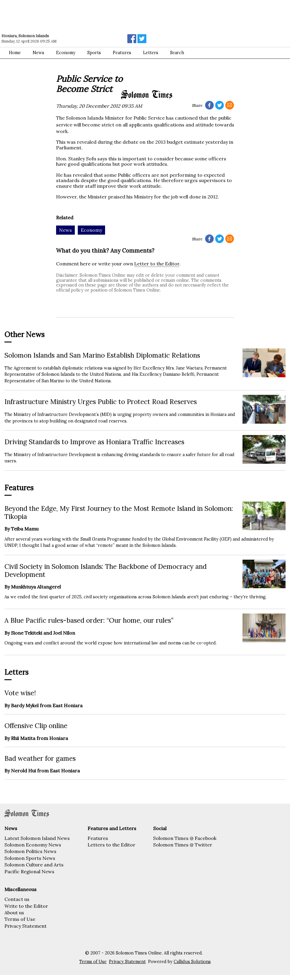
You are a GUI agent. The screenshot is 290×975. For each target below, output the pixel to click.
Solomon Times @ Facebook (184, 838)
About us (14, 912)
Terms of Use (19, 919)
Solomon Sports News (29, 858)
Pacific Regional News (29, 871)
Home (15, 52)
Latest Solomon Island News (37, 838)
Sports (94, 52)
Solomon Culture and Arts (34, 865)
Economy (65, 52)
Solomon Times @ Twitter (182, 845)
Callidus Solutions (192, 961)
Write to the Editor (26, 906)
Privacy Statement (25, 926)
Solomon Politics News (30, 851)
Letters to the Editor (111, 845)
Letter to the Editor (156, 264)
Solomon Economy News (32, 845)
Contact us (16, 899)
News (38, 52)
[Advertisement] (84, 16)
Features (122, 52)
